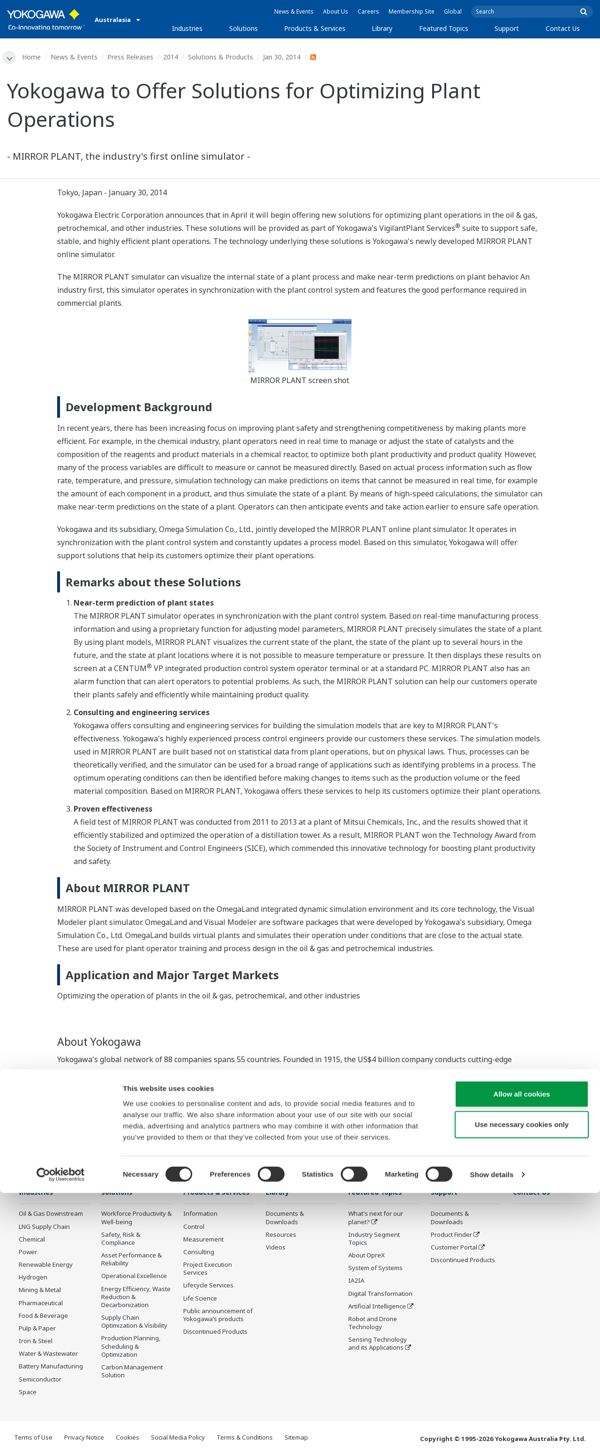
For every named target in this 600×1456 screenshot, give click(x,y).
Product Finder (451, 1235)
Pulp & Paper (37, 1329)
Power (28, 1253)
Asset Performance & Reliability (131, 1260)
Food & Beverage (43, 1316)
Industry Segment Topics (374, 1239)
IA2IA (356, 1282)
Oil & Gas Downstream (51, 1215)
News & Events (294, 11)
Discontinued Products (463, 1261)
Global (453, 11)
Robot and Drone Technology (372, 1324)
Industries (187, 28)
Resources (281, 1235)
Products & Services (314, 28)
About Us (335, 11)
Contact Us (563, 28)
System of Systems (375, 1269)
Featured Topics (443, 28)
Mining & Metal (40, 1291)
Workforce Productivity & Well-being (136, 1219)
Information (200, 1228)
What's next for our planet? (375, 1219)
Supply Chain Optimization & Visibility (134, 1323)
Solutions (243, 28)
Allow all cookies (522, 1356)
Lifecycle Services (208, 1300)
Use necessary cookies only (522, 1387)
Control (193, 1241)
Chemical (32, 1240)
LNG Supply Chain (44, 1227)
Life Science (200, 1312)
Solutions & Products (222, 56)
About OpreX (366, 1256)
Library (382, 28)
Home (32, 56)
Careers (368, 11)
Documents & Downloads (285, 1219)
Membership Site (412, 11)
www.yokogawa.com (492, 1099)
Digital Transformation (380, 1294)
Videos (275, 1248)
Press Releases (132, 56)
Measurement (203, 1253)
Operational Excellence (134, 1277)
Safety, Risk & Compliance (120, 1239)
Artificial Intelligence (377, 1307)
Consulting (198, 1266)
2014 (172, 56)
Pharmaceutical (41, 1304)
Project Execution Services (207, 1283)
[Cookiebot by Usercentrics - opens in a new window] (61, 1438)
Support (507, 28)
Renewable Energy (46, 1266)
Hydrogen (33, 1278)
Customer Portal (454, 1248)
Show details (492, 1437)
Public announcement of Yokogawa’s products (218, 1329)
